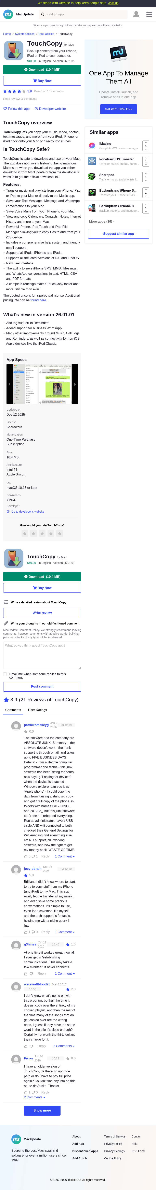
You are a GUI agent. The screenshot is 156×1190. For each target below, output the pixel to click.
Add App (78, 1144)
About (76, 1136)
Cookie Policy (112, 1158)
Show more (42, 1110)
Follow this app (16, 109)
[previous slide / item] (9, 384)
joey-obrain (32, 869)
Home (7, 34)
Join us (113, 3)
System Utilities (25, 34)
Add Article (79, 1158)
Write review (42, 613)
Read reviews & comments (20, 99)
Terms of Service (114, 1136)
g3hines (30, 944)
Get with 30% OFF (118, 109)
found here (38, 300)
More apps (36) (100, 221)
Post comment (42, 686)
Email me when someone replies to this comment (37, 675)
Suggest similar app (118, 234)
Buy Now (42, 80)
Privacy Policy (113, 1144)
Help (134, 1144)
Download (42, 69)
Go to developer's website (25, 511)
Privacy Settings (114, 1151)
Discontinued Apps (85, 1151)
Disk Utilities (46, 34)
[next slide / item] (75, 384)
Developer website (50, 109)
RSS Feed (138, 1151)
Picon (28, 1058)
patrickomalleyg (36, 725)
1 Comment (65, 856)
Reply (45, 856)
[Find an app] (42, 14)
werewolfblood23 (37, 984)
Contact (136, 1136)
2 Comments (64, 1046)
